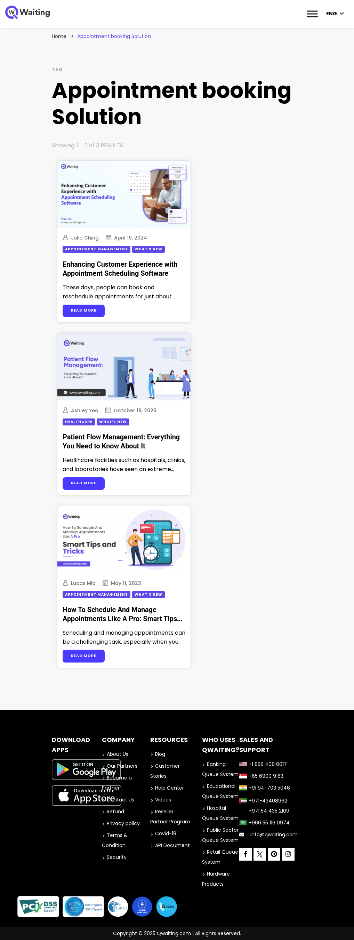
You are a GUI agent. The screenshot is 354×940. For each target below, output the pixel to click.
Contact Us (120, 799)
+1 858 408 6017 (263, 764)
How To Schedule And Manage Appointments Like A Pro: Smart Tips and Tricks (120, 619)
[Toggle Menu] (312, 13)
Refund (115, 811)
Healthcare (78, 421)
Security (117, 857)
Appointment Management (96, 249)
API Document (172, 845)
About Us (117, 754)
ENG (331, 13)
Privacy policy (123, 823)
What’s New (148, 249)
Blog (160, 754)
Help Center (169, 787)
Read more (83, 310)
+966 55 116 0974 (264, 823)
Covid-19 (165, 833)
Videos (163, 799)
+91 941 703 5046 (264, 788)
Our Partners (122, 765)
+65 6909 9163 (261, 776)
